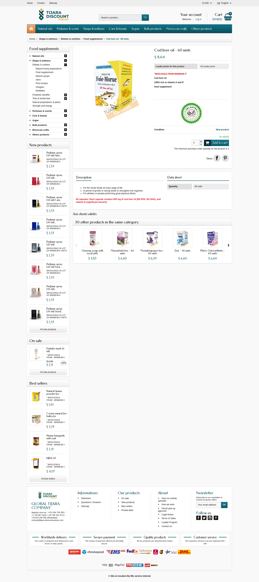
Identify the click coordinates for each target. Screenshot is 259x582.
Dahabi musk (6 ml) (55, 350)
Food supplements (44, 72)
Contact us (167, 526)
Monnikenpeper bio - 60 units (152, 252)
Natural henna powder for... (54, 392)
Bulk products (153, 28)
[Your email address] (208, 505)
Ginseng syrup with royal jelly (92, 252)
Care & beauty (118, 28)
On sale (125, 498)
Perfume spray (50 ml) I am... (54, 199)
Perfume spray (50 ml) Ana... (54, 154)
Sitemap (85, 506)
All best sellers (48, 478)
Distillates (40, 90)
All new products (48, 329)
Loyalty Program (169, 522)
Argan (135, 28)
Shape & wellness (93, 28)
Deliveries (86, 498)
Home (32, 39)
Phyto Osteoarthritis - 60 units (212, 252)
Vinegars (40, 87)
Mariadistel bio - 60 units (122, 252)
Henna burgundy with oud (55, 437)
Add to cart (215, 143)
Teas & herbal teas (41, 98)
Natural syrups (42, 76)
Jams (38, 79)
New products (128, 502)
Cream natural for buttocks (56, 415)
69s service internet (140, 576)
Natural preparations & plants (46, 102)
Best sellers (127, 506)
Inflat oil (51, 458)
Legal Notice (168, 514)
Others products (201, 28)
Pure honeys (42, 83)
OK (145, 17)
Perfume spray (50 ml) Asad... (54, 310)
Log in (198, 19)
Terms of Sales (169, 518)
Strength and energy (42, 106)
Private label (127, 510)
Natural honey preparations (49, 68)
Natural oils (45, 28)
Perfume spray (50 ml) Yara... (54, 265)
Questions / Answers (91, 502)
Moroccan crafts (176, 28)
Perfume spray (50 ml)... (54, 176)
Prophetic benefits (41, 95)
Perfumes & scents (68, 28)
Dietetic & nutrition (41, 64)
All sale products (48, 372)
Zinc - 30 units (182, 250)
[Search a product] (120, 17)
